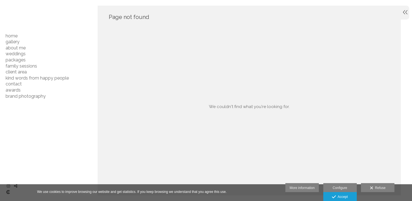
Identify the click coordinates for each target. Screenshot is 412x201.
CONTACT (14, 84)
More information (302, 188)
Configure (340, 188)
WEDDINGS (16, 53)
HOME (12, 36)
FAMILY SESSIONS (21, 66)
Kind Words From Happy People (37, 78)
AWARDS (13, 90)
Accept (340, 197)
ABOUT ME (16, 48)
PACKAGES (16, 60)
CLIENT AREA (16, 72)
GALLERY (13, 41)
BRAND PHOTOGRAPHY (26, 96)
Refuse (378, 188)
